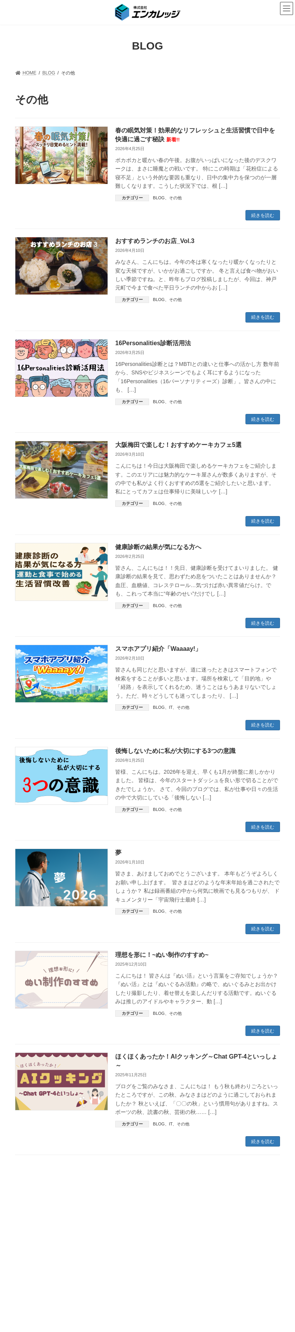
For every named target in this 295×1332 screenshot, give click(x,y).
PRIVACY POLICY (99, 1214)
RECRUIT (218, 1209)
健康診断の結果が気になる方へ (158, 547)
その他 (175, 197)
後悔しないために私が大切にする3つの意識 (175, 751)
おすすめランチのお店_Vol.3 (154, 241)
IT (171, 707)
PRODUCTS (133, 1209)
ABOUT (58, 1209)
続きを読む (262, 215)
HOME (29, 1209)
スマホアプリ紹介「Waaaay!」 (158, 648)
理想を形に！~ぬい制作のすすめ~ (162, 954)
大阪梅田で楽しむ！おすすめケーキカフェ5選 (178, 445)
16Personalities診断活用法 (153, 343)
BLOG (159, 197)
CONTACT (255, 1209)
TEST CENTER (177, 1209)
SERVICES (93, 1209)
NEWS (29, 1214)
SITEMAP (145, 1214)
